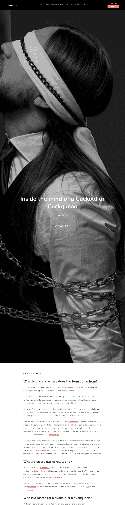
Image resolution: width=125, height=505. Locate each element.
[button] (38, 5)
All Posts (45, 5)
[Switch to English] (115, 3)
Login (113, 7)
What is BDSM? (57, 5)
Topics (83, 5)
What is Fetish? (72, 5)
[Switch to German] (112, 3)
